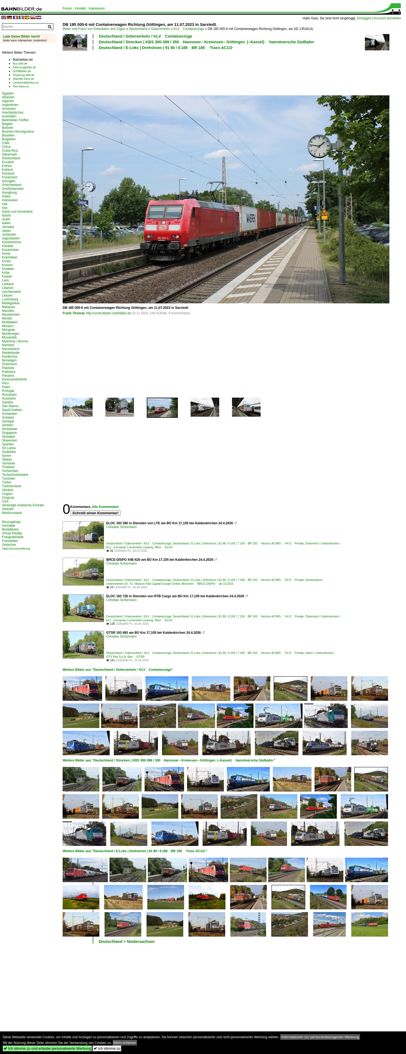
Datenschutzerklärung (16, 548)
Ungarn (7, 494)
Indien (6, 196)
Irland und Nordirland (17, 212)
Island (6, 215)
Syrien (6, 456)
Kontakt (80, 8)
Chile (5, 143)
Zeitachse (9, 545)
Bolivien (7, 128)
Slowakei (8, 436)
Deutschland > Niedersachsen (127, 941)
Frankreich (9, 177)
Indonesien (10, 200)
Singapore (9, 433)
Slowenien (9, 440)
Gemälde (8, 526)
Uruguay (8, 497)
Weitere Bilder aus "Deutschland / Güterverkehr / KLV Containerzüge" (118, 670)
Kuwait (7, 276)
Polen (6, 387)
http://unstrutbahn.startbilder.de (108, 313)
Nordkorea (9, 356)
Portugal (8, 391)
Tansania (8, 463)
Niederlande (11, 353)
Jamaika (8, 227)
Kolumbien (9, 257)
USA (5, 501)
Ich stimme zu (106, 1048)
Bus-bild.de (20, 63)
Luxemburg (10, 299)
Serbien (7, 425)
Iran (5, 208)
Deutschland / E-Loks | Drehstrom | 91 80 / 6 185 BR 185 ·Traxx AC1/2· (166, 47)
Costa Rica (10, 151)
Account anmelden (387, 18)
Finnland (8, 173)
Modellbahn (10, 529)
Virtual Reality (12, 533)
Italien (6, 223)
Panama (8, 375)
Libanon (8, 288)
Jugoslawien (11, 238)
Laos (5, 280)
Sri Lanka (9, 448)
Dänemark (9, 154)
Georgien (8, 181)
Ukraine (7, 490)
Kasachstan (10, 250)
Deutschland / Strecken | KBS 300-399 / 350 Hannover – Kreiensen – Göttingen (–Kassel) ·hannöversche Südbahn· (207, 42)
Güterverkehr (160, 29)
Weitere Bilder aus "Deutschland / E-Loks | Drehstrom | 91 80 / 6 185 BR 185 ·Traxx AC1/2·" (135, 851)
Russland (9, 398)
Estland (7, 170)
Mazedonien (11, 314)
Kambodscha (11, 242)
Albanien (8, 97)
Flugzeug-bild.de (23, 75)
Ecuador (8, 162)
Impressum (96, 8)
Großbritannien (13, 189)
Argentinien (10, 105)
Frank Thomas (74, 313)
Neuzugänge (11, 522)
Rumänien (9, 395)
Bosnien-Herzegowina (18, 131)
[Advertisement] (202, 72)
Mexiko (7, 318)
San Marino (10, 406)
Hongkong (9, 192)
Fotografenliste (12, 537)
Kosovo (7, 265)
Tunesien (8, 478)
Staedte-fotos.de (23, 78)
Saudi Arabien (12, 410)
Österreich (9, 364)
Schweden (9, 414)
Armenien (9, 109)
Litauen (7, 295)
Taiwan (7, 459)
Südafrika (9, 452)
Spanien (8, 444)
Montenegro (10, 334)
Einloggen (364, 18)
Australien (9, 116)
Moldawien (9, 322)
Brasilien (8, 135)
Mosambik (9, 337)
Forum (67, 8)
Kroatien (8, 269)
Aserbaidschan (12, 112)
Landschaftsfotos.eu (26, 82)
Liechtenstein (11, 292)
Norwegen (9, 360)
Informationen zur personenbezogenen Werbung (320, 1037)
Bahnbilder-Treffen (15, 120)
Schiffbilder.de (22, 71)
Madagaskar (11, 303)
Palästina (8, 372)
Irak (4, 204)
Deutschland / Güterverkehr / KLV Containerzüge (145, 36)
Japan (6, 231)
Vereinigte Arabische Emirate (23, 505)
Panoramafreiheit (14, 379)
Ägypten (8, 93)
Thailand (8, 467)
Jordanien (9, 234)
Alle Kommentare (105, 507)
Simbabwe (9, 429)
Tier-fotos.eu (21, 86)
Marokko (8, 311)
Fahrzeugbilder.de (24, 67)
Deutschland (138, 29)
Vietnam (8, 509)
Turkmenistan (12, 486)
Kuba (6, 273)
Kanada (7, 246)
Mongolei (8, 330)
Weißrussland (12, 513)
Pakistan (8, 368)
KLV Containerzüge (189, 29)
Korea (6, 261)
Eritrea (6, 166)
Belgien (7, 124)
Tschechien (10, 471)
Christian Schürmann (121, 527)
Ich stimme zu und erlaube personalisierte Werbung (47, 1048)
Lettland (8, 284)
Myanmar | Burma (15, 341)
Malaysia (8, 307)
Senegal (8, 421)
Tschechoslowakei (15, 475)
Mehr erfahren (125, 1043)
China (6, 147)
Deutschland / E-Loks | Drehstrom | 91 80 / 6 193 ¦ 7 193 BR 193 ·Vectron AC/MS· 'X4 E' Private (238, 543)
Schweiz (8, 417)
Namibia (8, 345)
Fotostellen (10, 541)
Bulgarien (9, 139)
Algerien (8, 101)
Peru (5, 383)
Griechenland (11, 185)
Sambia (7, 402)
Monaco (8, 326)
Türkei (6, 482)
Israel (6, 219)
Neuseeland (10, 349)
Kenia (6, 253)
